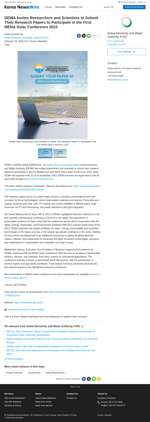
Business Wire (51, 165)
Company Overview (106, 398)
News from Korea (43, 402)
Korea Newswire (69, 165)
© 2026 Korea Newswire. (14, 418)
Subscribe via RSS (117, 44)
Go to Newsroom (116, 41)
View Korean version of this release (24, 309)
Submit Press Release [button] (134, 7)
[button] (79, 35)
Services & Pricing (12, 405)
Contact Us (75, 7)
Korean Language (127, 2)
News (48, 7)
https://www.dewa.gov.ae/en (28, 302)
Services (60, 7)
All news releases (14, 359)
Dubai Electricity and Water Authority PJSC (26, 37)
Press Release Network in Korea (18, 2)
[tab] (19, 394)
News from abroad (43, 405)
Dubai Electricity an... (56, 372)
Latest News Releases (45, 398)
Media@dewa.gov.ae (118, 79)
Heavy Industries (15, 372)
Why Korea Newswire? (14, 398)
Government (34, 372)
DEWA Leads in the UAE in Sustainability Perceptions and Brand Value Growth (47, 346)
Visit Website (126, 51)
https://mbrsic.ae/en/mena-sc (39, 179)
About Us (142, 2)
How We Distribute (12, 402)
